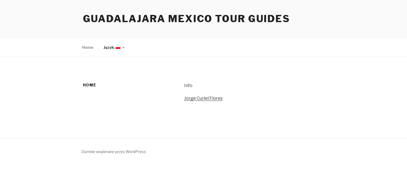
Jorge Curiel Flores (203, 98)
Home (87, 47)
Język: (114, 47)
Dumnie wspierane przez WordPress (113, 151)
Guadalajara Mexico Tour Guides (186, 19)
